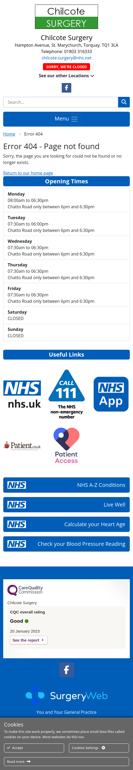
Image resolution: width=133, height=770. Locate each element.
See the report (25, 640)
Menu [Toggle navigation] (66, 119)
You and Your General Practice (66, 712)
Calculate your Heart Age (94, 524)
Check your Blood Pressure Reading (81, 543)
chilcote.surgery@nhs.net (66, 58)
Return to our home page (28, 173)
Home (9, 134)
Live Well (114, 504)
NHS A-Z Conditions (101, 484)
